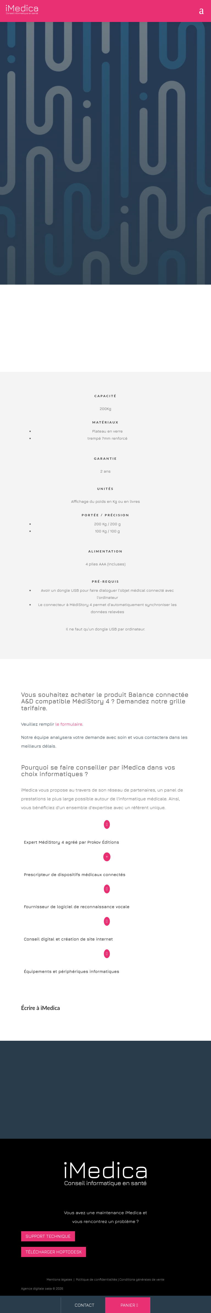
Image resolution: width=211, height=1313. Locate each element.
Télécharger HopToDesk (54, 1251)
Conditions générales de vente (142, 1279)
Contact (85, 1305)
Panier (128, 1305)
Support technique (48, 1236)
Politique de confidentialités (96, 1279)
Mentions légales (59, 1279)
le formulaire (68, 724)
